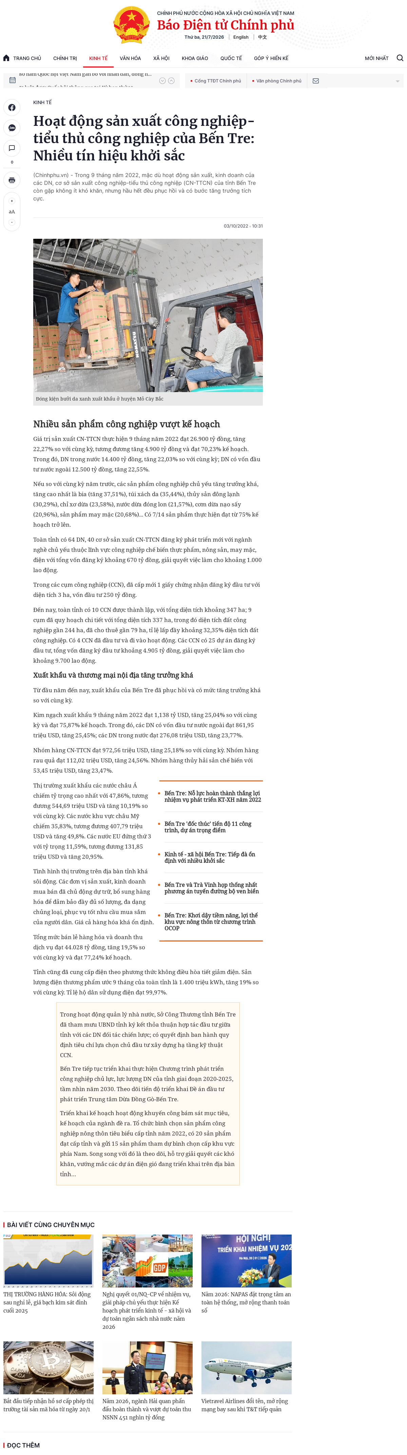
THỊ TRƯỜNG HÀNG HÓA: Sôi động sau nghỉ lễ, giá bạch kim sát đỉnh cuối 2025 (47, 1302)
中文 (262, 37)
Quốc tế (231, 58)
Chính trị (65, 58)
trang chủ (22, 58)
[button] (162, 80)
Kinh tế (98, 58)
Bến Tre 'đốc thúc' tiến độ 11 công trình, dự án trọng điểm (207, 827)
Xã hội (161, 58)
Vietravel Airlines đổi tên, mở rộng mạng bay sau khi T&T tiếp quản (244, 1405)
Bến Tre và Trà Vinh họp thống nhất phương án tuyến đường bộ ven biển (211, 888)
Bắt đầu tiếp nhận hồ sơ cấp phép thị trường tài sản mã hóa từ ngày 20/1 (48, 1405)
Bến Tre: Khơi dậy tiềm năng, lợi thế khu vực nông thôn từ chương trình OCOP (211, 922)
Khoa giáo (195, 58)
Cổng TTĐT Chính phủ (216, 80)
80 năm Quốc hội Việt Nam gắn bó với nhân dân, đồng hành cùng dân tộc (86, 80)
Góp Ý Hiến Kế (271, 58)
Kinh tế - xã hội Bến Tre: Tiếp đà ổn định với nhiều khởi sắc (209, 857)
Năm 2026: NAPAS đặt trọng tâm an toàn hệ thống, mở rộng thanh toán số (246, 1302)
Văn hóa (130, 58)
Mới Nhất (377, 58)
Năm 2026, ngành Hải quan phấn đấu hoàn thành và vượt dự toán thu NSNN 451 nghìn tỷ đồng (146, 1409)
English (241, 37)
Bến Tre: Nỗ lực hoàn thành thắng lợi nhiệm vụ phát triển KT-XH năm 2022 (212, 796)
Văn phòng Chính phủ (277, 80)
